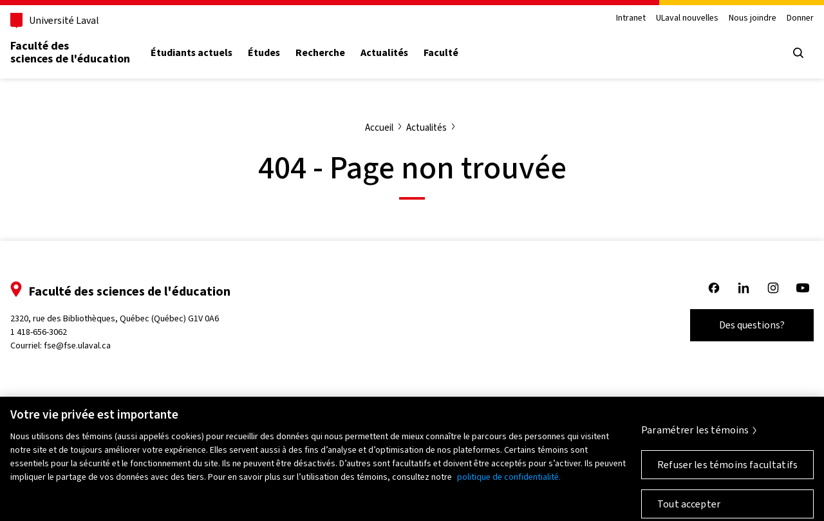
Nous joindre (752, 18)
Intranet (631, 18)
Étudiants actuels (191, 52)
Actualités (384, 52)
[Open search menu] (798, 52)
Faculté (441, 52)
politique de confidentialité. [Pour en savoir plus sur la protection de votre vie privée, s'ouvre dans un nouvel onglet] (509, 483)
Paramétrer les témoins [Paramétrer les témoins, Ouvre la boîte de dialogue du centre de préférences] (695, 436)
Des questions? (752, 325)
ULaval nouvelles (687, 18)
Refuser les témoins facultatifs (727, 471)
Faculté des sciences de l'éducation (70, 52)
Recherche (320, 52)
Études (264, 52)
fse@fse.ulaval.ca (77, 345)
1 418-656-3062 (38, 332)
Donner (800, 18)
